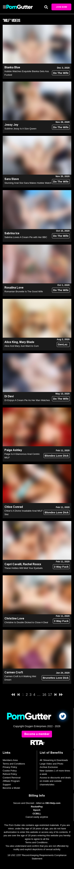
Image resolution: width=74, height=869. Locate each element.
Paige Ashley (13, 450)
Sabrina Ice (11, 233)
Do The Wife (60, 72)
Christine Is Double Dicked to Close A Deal (26, 622)
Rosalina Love (13, 287)
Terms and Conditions (14, 763)
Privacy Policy (10, 767)
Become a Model (11, 788)
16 (44, 695)
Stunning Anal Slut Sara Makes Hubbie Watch (27, 183)
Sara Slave (11, 179)
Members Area (10, 760)
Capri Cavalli (12, 564)
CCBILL (37, 813)
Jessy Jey (11, 124)
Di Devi (9, 396)
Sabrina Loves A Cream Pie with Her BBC (25, 237)
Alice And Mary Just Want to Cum (21, 346)
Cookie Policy (10, 770)
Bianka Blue (12, 67)
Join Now (61, 7)
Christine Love (14, 618)
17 (50, 695)
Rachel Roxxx (32, 564)
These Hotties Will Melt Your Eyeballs (23, 568)
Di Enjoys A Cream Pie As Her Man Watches (27, 400)
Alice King (11, 342)
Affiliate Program (11, 781)
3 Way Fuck (61, 566)
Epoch (36, 810)
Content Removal (11, 777)
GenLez (62, 344)
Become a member (36, 734)
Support (7, 784)
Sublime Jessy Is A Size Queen (20, 128)
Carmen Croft (13, 672)
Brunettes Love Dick (55, 677)
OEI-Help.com (52, 803)
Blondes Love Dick (56, 455)
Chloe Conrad (13, 507)
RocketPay (37, 806)
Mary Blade (26, 342)
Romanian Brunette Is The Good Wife (23, 291)
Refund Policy (10, 774)
